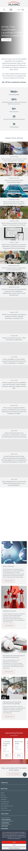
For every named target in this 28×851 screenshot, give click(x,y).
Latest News (3, 799)
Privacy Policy (4, 808)
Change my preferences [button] (14, 848)
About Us (3, 795)
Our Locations (4, 797)
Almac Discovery (4, 803)
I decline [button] (14, 845)
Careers (2, 792)
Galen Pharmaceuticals (6, 810)
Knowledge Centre (5, 801)
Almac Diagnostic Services (7, 805)
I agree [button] (14, 842)
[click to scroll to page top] (25, 774)
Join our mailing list (14, 774)
